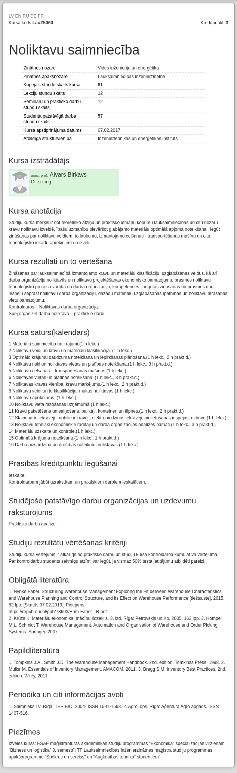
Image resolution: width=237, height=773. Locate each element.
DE (33, 16)
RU (25, 16)
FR (41, 16)
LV (11, 16)
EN (18, 16)
